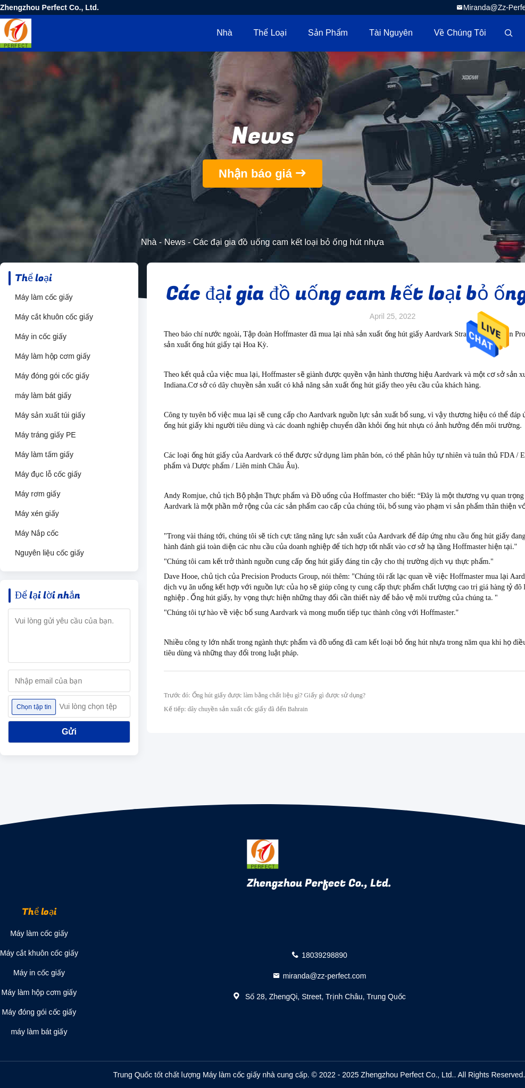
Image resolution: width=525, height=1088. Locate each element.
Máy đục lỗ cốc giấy (48, 474)
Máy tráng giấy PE (45, 435)
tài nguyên (391, 32)
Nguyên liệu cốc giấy (49, 553)
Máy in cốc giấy (40, 336)
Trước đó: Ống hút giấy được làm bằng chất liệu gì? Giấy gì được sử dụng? (264, 695)
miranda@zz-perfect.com (324, 975)
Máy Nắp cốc (37, 533)
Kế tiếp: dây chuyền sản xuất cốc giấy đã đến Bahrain (236, 709)
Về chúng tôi (460, 32)
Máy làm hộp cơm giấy (52, 356)
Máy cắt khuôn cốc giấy (54, 317)
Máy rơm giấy (37, 494)
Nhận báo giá (255, 173)
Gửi (69, 731)
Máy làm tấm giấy (44, 454)
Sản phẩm (328, 32)
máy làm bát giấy (43, 395)
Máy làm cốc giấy (44, 297)
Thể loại (270, 32)
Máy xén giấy (37, 513)
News (175, 242)
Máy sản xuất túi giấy (50, 415)
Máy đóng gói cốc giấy (52, 376)
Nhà (224, 32)
